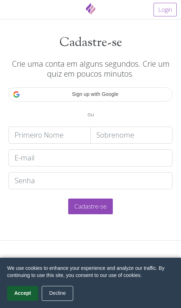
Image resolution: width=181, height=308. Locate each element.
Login (165, 10)
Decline (57, 293)
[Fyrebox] (90, 9)
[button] (90, 94)
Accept (22, 293)
